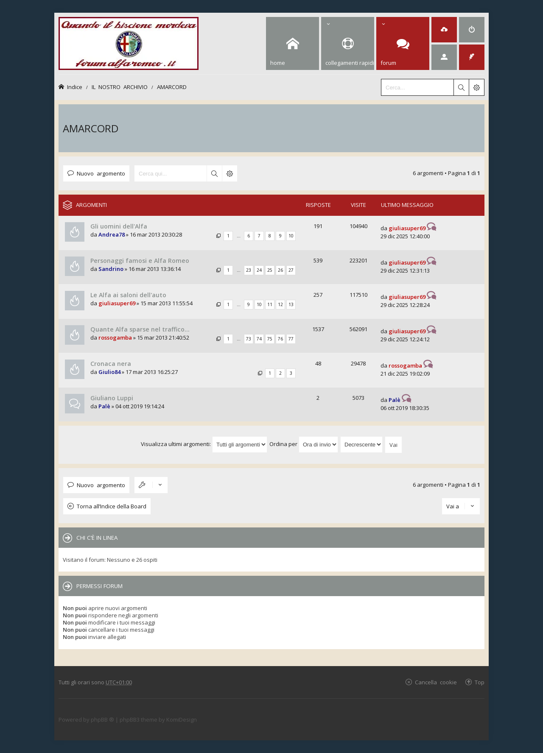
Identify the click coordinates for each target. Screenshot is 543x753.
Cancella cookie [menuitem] (436, 682)
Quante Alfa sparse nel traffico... (140, 329)
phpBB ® (102, 719)
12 (280, 304)
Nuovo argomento (101, 173)
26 (280, 270)
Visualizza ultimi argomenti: (204, 444)
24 (259, 270)
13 (291, 304)
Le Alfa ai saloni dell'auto (128, 295)
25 (269, 270)
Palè (104, 406)
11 (269, 304)
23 (248, 270)
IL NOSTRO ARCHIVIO (120, 86)
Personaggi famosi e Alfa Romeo (139, 261)
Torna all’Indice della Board (111, 506)
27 (291, 270)
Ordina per (303, 444)
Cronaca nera (110, 364)
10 (291, 236)
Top (479, 682)
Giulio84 (109, 372)
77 (291, 339)
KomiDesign (181, 719)
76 (280, 339)
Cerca (214, 173)
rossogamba (115, 337)
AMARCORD (172, 86)
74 (259, 339)
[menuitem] (444, 29)
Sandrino (110, 269)
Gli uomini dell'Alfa (118, 226)
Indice (74, 86)
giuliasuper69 (407, 228)
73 (248, 339)
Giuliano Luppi (111, 398)
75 (269, 339)
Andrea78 (111, 234)
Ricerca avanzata (229, 173)
